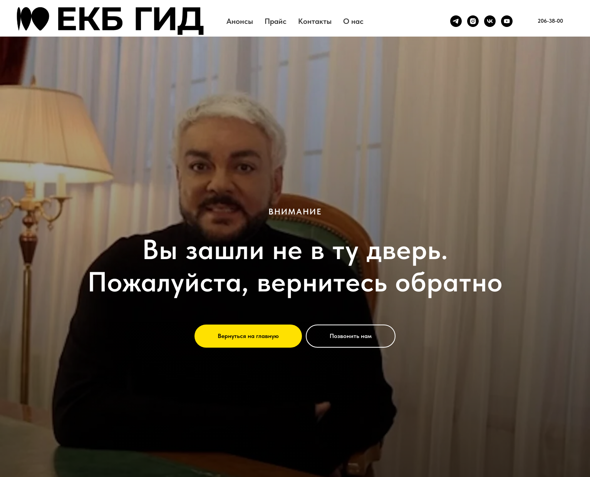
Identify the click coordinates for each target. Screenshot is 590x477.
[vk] (490, 21)
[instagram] (473, 21)
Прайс (276, 21)
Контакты (315, 21)
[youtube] (507, 21)
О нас (353, 21)
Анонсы (239, 21)
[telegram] (456, 21)
